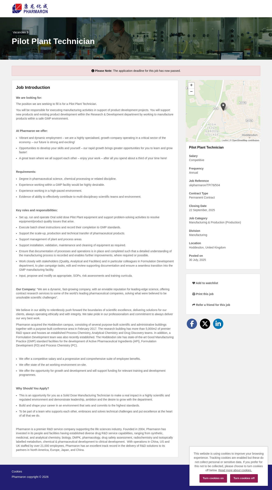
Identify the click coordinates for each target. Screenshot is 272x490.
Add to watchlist (205, 283)
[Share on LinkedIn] (218, 324)
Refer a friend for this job (211, 305)
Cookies (17, 471)
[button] (223, 106)
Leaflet (225, 140)
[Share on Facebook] (192, 324)
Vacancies (20, 32)
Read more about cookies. (235, 470)
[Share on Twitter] (205, 324)
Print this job (202, 294)
